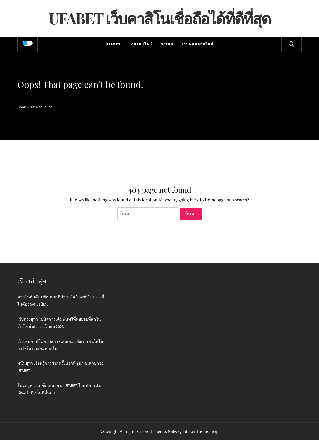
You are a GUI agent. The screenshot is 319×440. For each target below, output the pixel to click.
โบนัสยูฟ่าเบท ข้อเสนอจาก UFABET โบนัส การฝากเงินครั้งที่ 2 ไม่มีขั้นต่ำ (60, 389)
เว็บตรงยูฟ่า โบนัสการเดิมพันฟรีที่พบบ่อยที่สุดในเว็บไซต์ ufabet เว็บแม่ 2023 (59, 323)
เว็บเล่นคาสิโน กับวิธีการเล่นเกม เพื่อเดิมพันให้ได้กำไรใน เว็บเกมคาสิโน (60, 345)
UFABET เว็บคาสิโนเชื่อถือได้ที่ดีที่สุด (159, 18)
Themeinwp (207, 431)
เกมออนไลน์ (140, 44)
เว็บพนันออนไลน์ (198, 44)
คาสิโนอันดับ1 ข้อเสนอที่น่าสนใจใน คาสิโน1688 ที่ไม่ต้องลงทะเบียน (60, 300)
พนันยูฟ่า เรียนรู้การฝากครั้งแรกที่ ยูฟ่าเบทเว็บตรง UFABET (60, 367)
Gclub (167, 44)
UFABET (113, 44)
